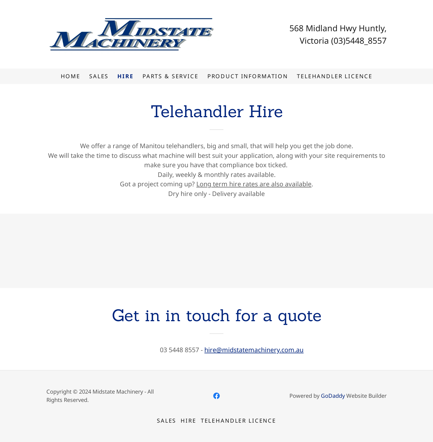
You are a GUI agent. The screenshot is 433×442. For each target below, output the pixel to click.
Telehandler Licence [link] (334, 76)
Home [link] (70, 76)
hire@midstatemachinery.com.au (253, 349)
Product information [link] (247, 76)
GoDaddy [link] (333, 395)
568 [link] (296, 28)
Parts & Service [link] (170, 76)
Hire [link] (125, 76)
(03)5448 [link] (347, 40)
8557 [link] (377, 40)
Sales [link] (99, 76)
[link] (131, 33)
